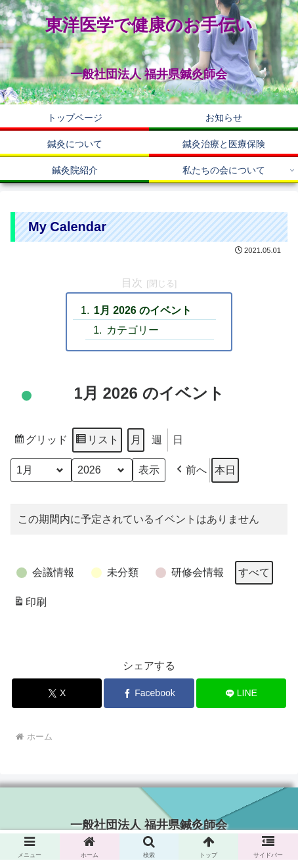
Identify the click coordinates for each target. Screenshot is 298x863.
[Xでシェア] (57, 693)
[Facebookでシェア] (149, 693)
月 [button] (136, 439)
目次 (131, 282)
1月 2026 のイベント (143, 310)
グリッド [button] (40, 442)
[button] (190, 470)
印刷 (30, 604)
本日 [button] (225, 470)
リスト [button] (97, 442)
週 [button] (157, 439)
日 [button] (178, 439)
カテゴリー (132, 330)
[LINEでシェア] (241, 693)
